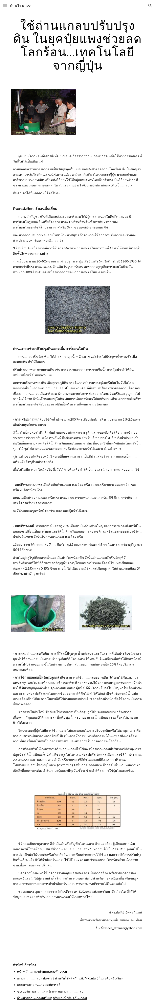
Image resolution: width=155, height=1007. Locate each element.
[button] (5, 5)
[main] (77, 45)
